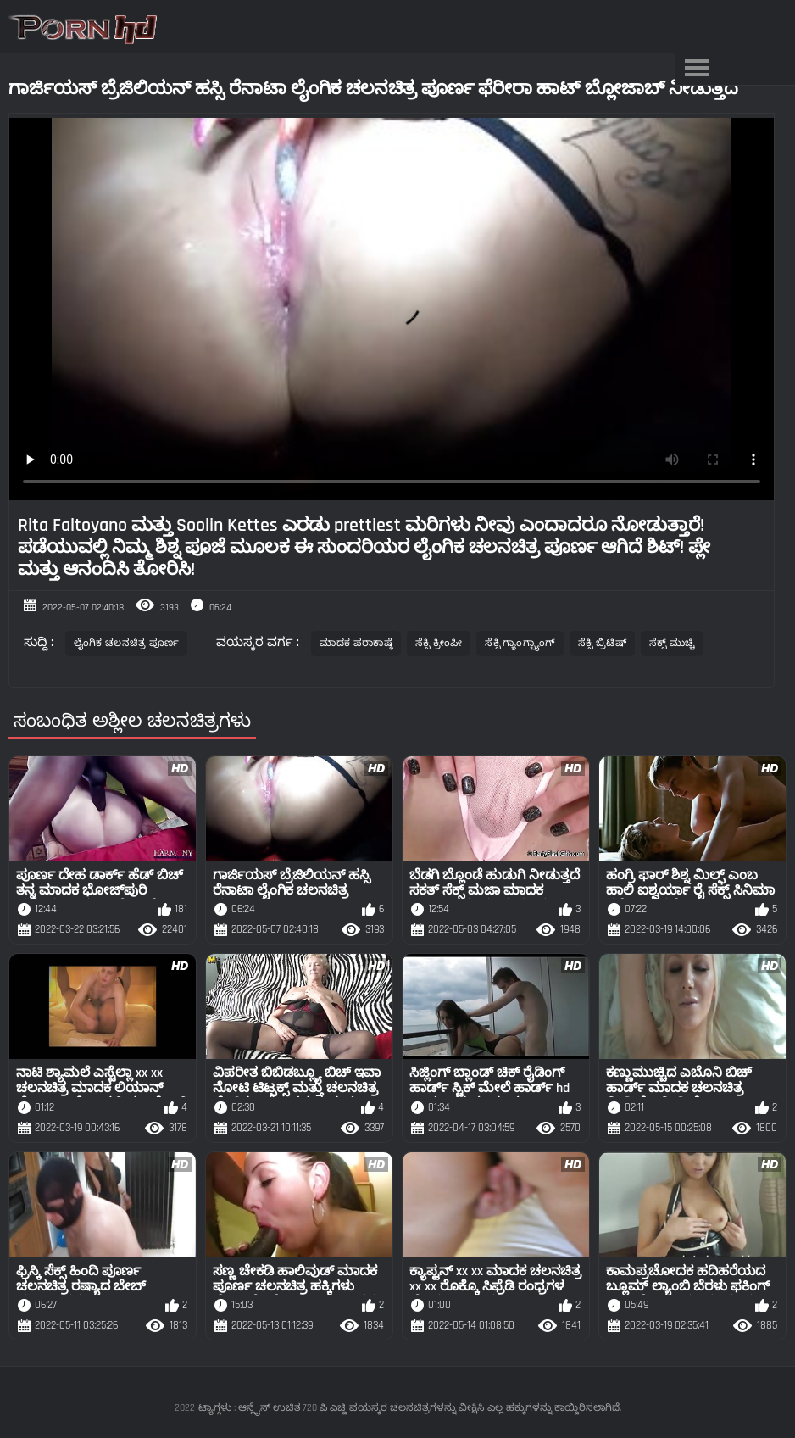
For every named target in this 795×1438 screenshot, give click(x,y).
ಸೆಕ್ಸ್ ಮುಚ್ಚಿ (672, 643)
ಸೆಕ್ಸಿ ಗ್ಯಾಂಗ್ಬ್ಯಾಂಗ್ (520, 643)
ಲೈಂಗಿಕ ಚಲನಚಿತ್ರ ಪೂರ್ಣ (127, 643)
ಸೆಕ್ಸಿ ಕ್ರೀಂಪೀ (439, 643)
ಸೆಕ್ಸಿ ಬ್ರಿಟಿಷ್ (602, 643)
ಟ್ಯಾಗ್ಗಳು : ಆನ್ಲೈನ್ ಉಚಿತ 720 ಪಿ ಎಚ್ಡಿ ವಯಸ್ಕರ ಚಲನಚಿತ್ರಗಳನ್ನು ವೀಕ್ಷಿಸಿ (341, 1408)
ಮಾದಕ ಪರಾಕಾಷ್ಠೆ (356, 643)
